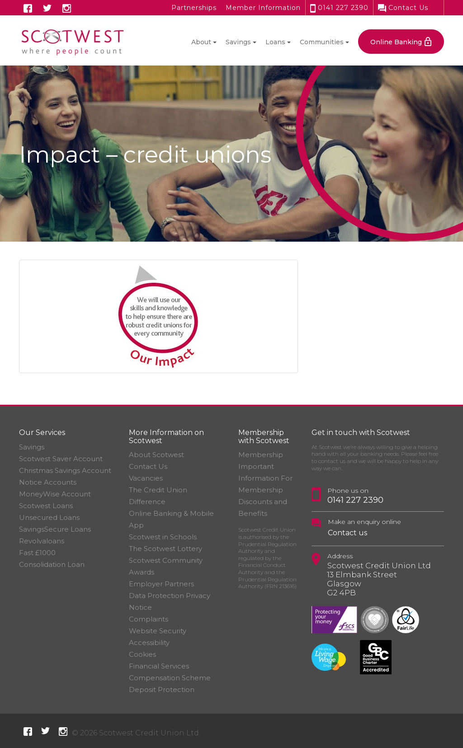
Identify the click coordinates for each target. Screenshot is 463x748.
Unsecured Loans (49, 517)
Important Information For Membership (265, 478)
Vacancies (146, 478)
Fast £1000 (37, 552)
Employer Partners (161, 584)
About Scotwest (156, 454)
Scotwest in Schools (163, 537)
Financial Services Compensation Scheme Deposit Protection (170, 678)
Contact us (347, 532)
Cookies (142, 654)
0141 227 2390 (339, 8)
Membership (260, 454)
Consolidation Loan (52, 564)
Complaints (148, 619)
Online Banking (396, 42)
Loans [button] (275, 42)
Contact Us (403, 8)
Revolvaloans (41, 541)
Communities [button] (322, 42)
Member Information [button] (263, 8)
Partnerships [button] (194, 8)
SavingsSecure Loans (55, 529)
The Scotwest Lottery (165, 548)
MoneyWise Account (55, 494)
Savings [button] (238, 42)
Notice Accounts (47, 482)
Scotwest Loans (46, 505)
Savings (31, 447)
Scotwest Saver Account (61, 458)
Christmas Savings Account (65, 470)
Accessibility (149, 642)
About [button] (201, 42)
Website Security (157, 630)
